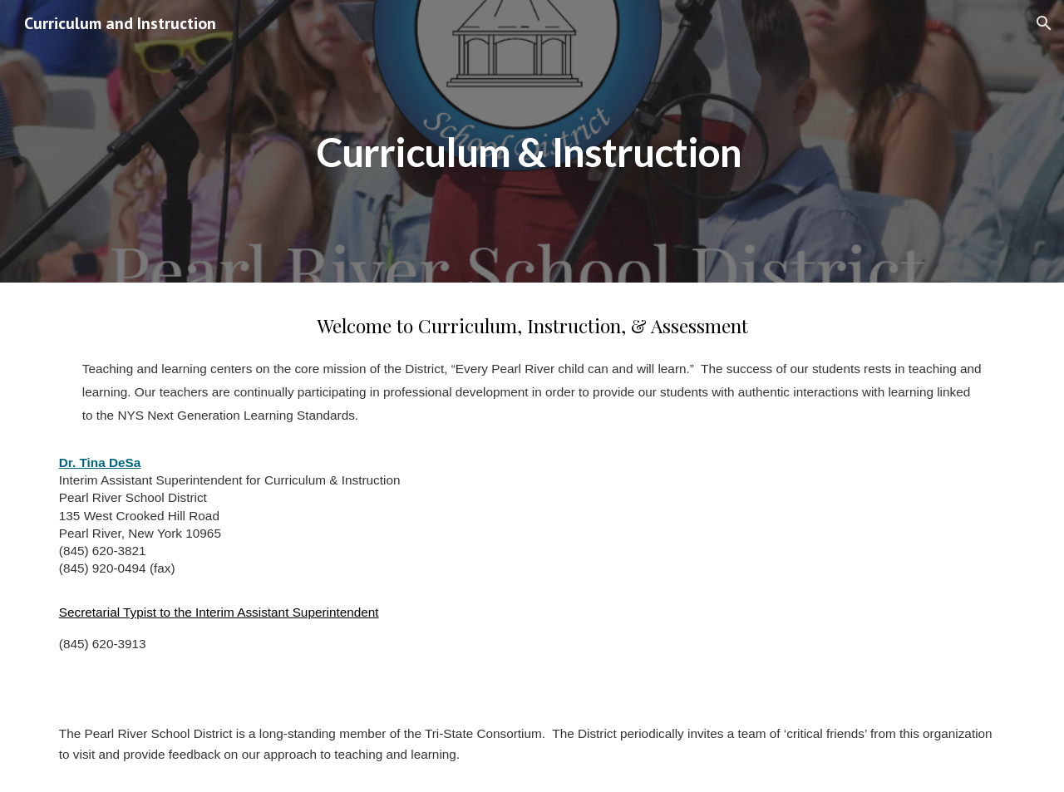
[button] (1044, 23)
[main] (532, 141)
